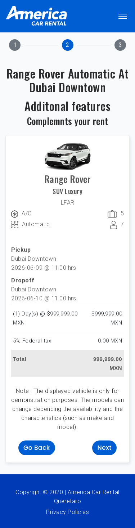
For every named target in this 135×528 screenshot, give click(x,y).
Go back (36, 447)
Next (104, 447)
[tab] (14, 45)
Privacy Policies (67, 512)
